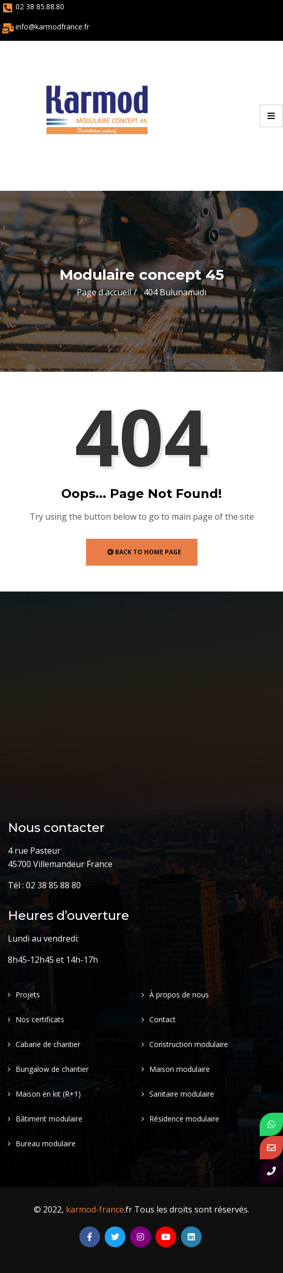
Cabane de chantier (48, 1044)
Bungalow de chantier (52, 1069)
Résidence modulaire (184, 1119)
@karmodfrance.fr (59, 27)
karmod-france (95, 1209)
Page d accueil (104, 292)
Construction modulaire (188, 1044)
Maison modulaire (179, 1069)
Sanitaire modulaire (181, 1094)
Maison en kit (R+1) (48, 1094)
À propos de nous (179, 994)
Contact (162, 1019)
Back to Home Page (144, 552)
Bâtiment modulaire (49, 1119)
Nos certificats (40, 1019)
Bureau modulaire (46, 1143)
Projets (28, 994)
